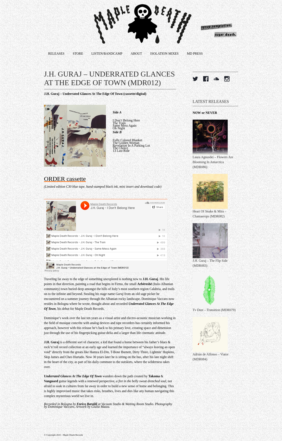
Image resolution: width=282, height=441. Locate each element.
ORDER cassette (65, 178)
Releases (56, 53)
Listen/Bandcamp (106, 53)
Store (78, 53)
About (136, 53)
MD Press (195, 53)
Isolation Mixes (164, 53)
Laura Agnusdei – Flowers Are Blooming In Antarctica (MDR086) (213, 162)
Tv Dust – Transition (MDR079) (214, 310)
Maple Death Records (73, 435)
